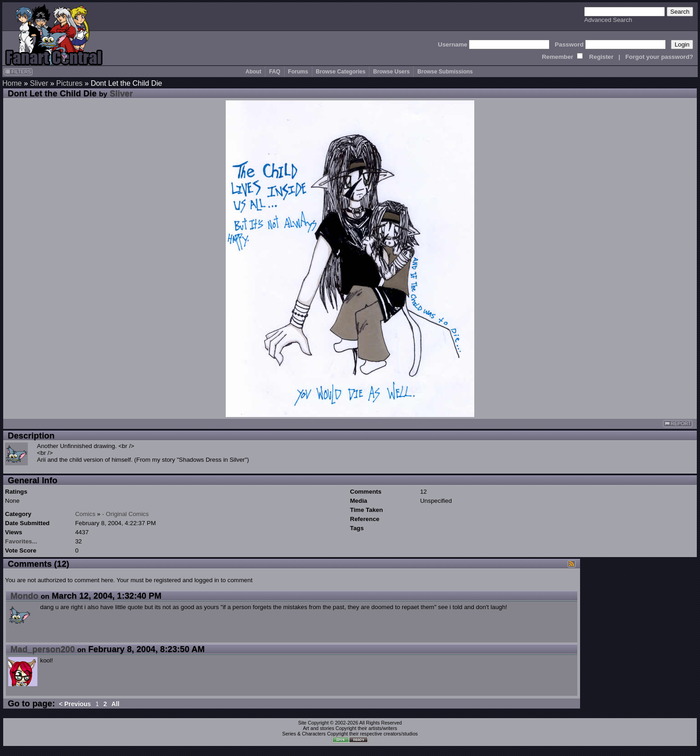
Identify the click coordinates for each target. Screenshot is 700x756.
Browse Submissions (444, 71)
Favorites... (21, 541)
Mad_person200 (42, 649)
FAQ (274, 71)
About (253, 71)
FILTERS (18, 71)
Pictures (69, 83)
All (115, 704)
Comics (85, 514)
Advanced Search (608, 19)
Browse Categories (341, 71)
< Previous (75, 704)
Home (12, 83)
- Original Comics (125, 514)
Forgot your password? (659, 56)
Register (601, 56)
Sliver (39, 83)
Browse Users (391, 71)
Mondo (24, 595)
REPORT (677, 424)
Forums (298, 71)
